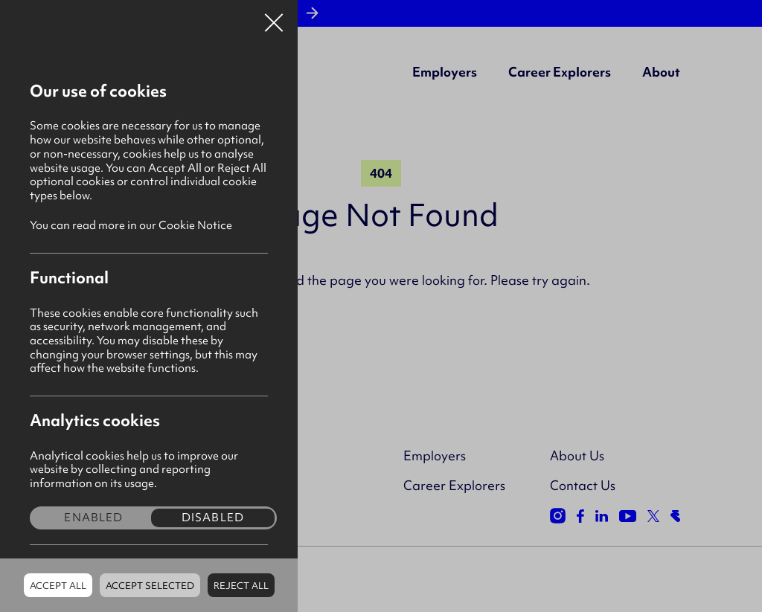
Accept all (58, 585)
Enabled (93, 518)
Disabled (213, 518)
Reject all (241, 585)
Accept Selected (150, 585)
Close (274, 18)
